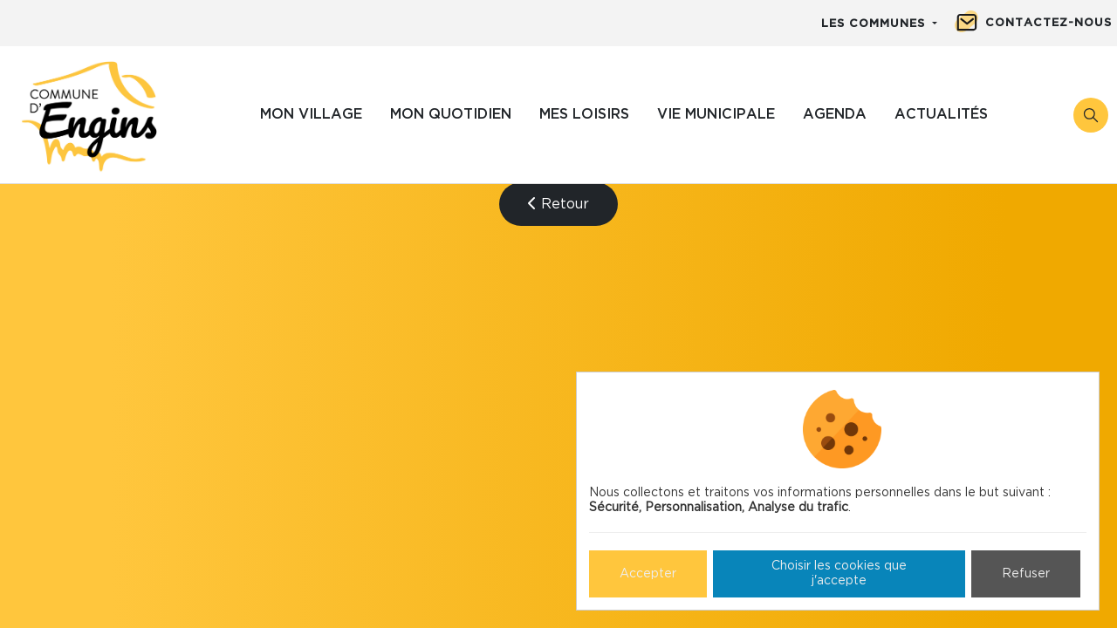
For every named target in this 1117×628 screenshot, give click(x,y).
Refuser (1026, 574)
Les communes (875, 24)
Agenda (835, 114)
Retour (558, 203)
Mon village (311, 114)
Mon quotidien (450, 114)
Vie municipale (716, 114)
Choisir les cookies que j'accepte (839, 573)
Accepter (648, 574)
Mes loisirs (584, 114)
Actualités (941, 114)
